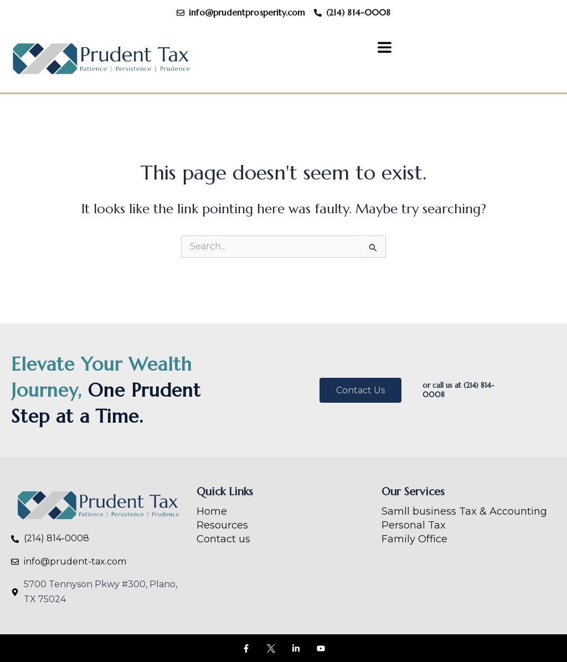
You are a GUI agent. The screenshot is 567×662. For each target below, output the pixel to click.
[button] (384, 49)
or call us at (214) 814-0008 (458, 390)
